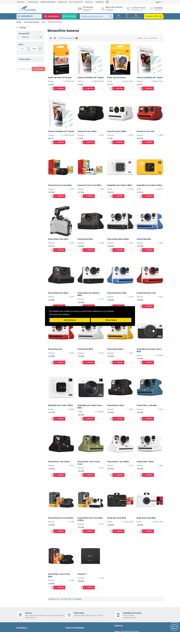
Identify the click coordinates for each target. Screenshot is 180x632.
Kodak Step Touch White (146, 518)
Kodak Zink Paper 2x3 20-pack (60, 77)
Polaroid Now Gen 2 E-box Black (60, 518)
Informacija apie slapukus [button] (59, 314)
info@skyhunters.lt (129, 617)
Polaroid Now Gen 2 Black (58, 293)
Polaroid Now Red (55, 349)
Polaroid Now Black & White (118, 239)
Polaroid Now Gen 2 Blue (117, 293)
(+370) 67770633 (128, 615)
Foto (43, 22)
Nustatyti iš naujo (24, 69)
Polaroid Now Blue (144, 239)
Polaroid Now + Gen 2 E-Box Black (59, 575)
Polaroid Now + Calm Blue (147, 405)
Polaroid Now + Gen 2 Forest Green (89, 463)
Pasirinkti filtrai (38, 69)
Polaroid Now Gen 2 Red (146, 293)
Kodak (50, 81)
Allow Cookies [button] (111, 320)
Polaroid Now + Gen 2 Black (59, 462)
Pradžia (19, 22)
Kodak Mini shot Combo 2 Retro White (149, 350)
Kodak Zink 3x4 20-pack (116, 77)
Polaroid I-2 (82, 574)
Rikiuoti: (139, 38)
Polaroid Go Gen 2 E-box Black (60, 185)
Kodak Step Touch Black (116, 518)
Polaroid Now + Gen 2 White (118, 462)
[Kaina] (23, 49)
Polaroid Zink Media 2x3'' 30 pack (150, 77)
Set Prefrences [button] (70, 320)
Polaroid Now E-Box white (58, 239)
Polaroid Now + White (145, 462)
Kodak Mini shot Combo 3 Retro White (90, 406)
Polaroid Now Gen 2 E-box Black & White (90, 519)
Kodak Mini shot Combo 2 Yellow (149, 185)
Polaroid (81, 81)
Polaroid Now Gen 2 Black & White (88, 294)
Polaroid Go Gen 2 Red (145, 131)
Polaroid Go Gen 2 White (116, 131)
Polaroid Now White (85, 349)
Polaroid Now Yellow (115, 349)
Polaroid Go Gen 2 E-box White (89, 185)
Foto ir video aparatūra (31, 22)
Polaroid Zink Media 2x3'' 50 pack (61, 131)
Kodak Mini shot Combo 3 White (60, 405)
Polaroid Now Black (85, 239)
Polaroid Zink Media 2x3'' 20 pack (91, 77)
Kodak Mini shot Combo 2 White (119, 185)
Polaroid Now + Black (115, 405)
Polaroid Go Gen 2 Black (87, 131)
